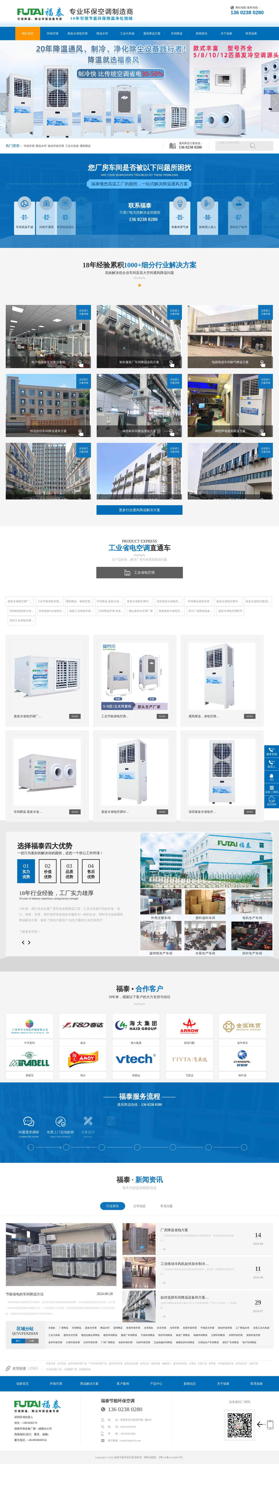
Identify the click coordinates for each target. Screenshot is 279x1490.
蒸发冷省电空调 (77, 33)
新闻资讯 (201, 33)
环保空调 (52, 33)
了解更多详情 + (29, 931)
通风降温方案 (152, 33)
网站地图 (240, 7)
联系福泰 (251, 33)
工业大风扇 (127, 33)
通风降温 (85, 146)
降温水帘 (102, 33)
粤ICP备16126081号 (170, 1457)
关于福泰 (226, 33)
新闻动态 (190, 1383)
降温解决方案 (89, 1383)
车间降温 (176, 33)
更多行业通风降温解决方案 (139, 510)
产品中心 (156, 1383)
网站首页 (27, 33)
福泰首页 (22, 1383)
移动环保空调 (55, 146)
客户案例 (123, 1383)
